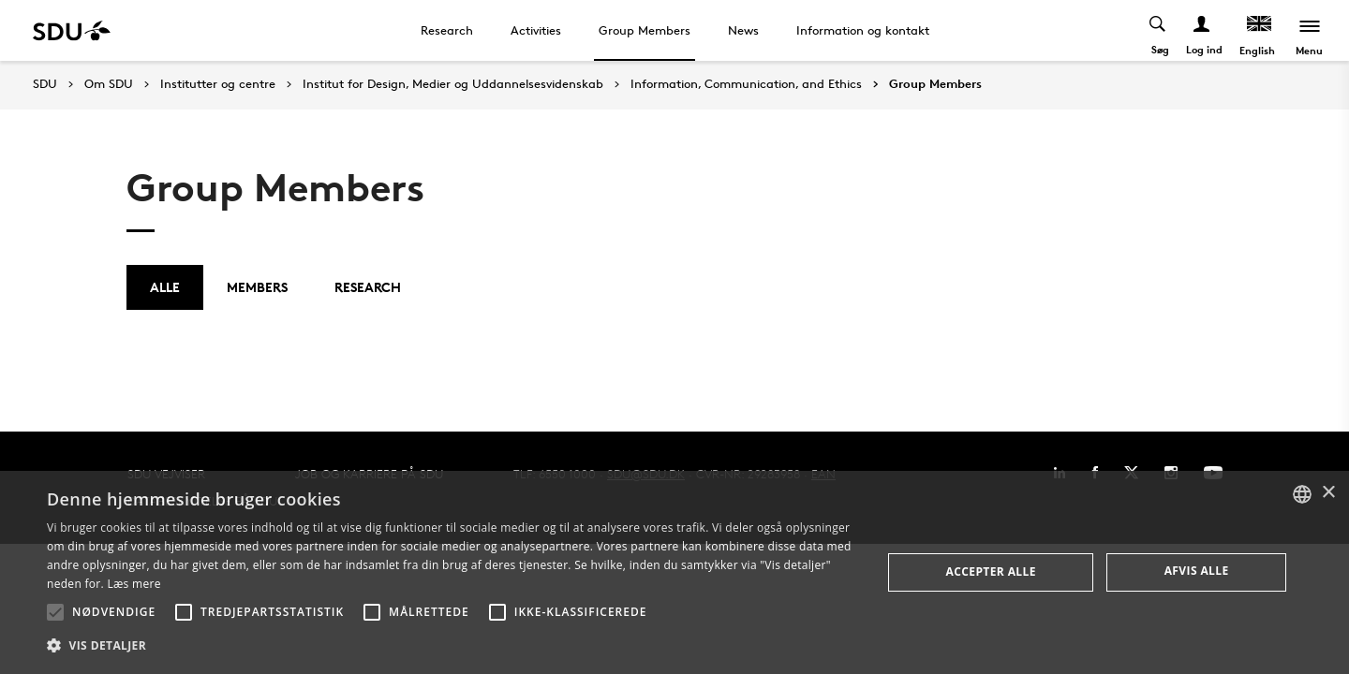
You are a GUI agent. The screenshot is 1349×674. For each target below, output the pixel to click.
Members (257, 287)
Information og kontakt (862, 29)
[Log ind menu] (1201, 30)
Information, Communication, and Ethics (746, 84)
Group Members (644, 29)
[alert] (674, 572)
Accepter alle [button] (991, 571)
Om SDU (108, 84)
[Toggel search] (1157, 30)
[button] (55, 612)
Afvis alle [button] (1196, 571)
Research (447, 29)
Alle (165, 287)
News (743, 29)
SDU (45, 84)
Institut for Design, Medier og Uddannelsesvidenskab (453, 84)
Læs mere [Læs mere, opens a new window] (133, 584)
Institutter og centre (217, 84)
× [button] (1328, 493)
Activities (536, 29)
